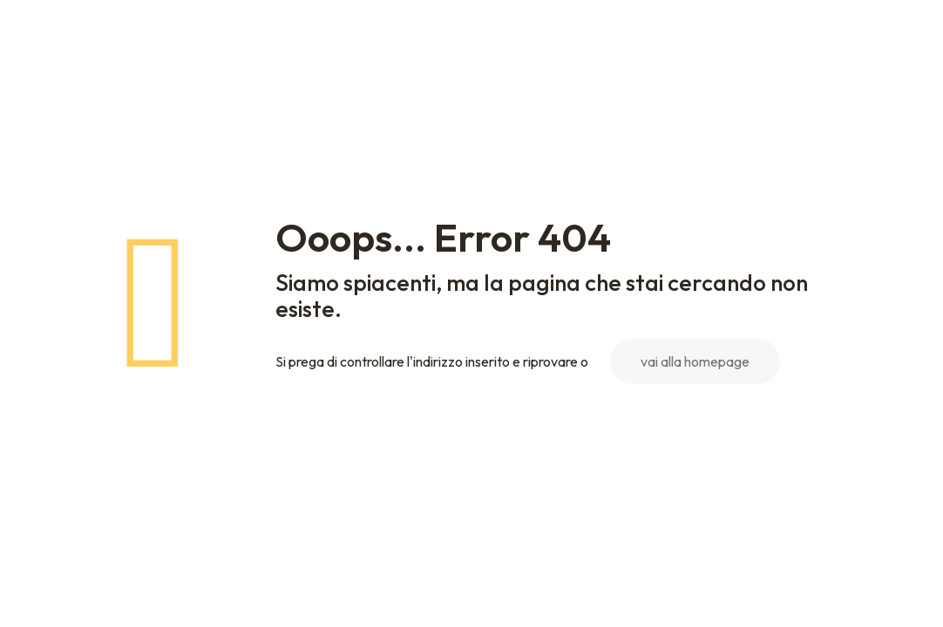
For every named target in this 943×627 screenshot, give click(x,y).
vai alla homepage (695, 361)
